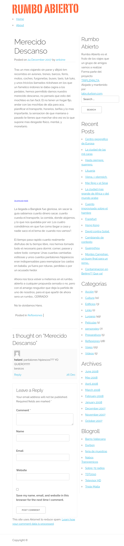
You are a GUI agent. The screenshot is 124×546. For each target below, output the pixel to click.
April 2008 (91, 383)
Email (19, 450)
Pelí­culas (91, 322)
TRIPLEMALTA (90, 80)
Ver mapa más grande (21, 200)
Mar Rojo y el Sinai (96, 183)
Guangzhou (92, 248)
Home (20, 19)
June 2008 (92, 371)
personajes (92, 328)
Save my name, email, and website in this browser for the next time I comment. (42, 497)
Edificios (90, 304)
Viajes (89, 347)
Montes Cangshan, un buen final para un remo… (95, 259)
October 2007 (93, 420)
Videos (89, 353)
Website (21, 470)
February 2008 (94, 396)
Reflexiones (35, 315)
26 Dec (71, 374)
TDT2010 (90, 474)
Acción (89, 291)
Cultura (90, 298)
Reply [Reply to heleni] (17, 374)
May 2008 (91, 377)
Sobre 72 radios (95, 468)
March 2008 (92, 390)
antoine (60, 59)
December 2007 (95, 408)
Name (20, 431)
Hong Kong (92, 225)
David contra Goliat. (97, 231)
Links (88, 310)
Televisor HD (93, 480)
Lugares (90, 316)
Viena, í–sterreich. (96, 177)
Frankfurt (91, 219)
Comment (23, 410)
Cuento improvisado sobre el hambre (94, 209)
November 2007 (95, 414)
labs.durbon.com (91, 93)
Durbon (90, 445)
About (20, 25)
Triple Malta (92, 486)
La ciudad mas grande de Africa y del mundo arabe (95, 194)
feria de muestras (96, 451)
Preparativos (93, 335)
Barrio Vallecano (95, 439)
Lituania (90, 170)
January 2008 (93, 402)
